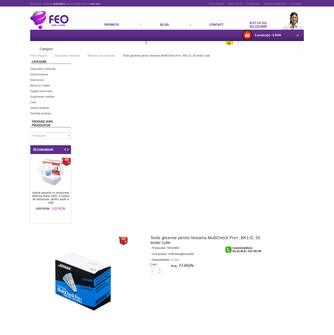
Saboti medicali (39, 108)
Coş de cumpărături (275, 3)
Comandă (296, 3)
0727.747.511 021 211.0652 (258, 24)
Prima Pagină (216, 3)
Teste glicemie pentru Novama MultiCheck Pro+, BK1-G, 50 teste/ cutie (166, 55)
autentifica (59, 3)
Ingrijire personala (41, 91)
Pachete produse (40, 113)
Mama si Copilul (40, 85)
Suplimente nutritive (42, 96)
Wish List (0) (235, 3)
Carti (33, 102)
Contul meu (253, 3)
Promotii (111, 24)
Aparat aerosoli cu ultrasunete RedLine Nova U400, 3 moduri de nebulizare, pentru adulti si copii (50, 197)
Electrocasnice (39, 74)
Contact (216, 24)
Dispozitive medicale (42, 69)
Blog (164, 24)
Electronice (37, 80)
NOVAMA (173, 248)
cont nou (95, 3)
